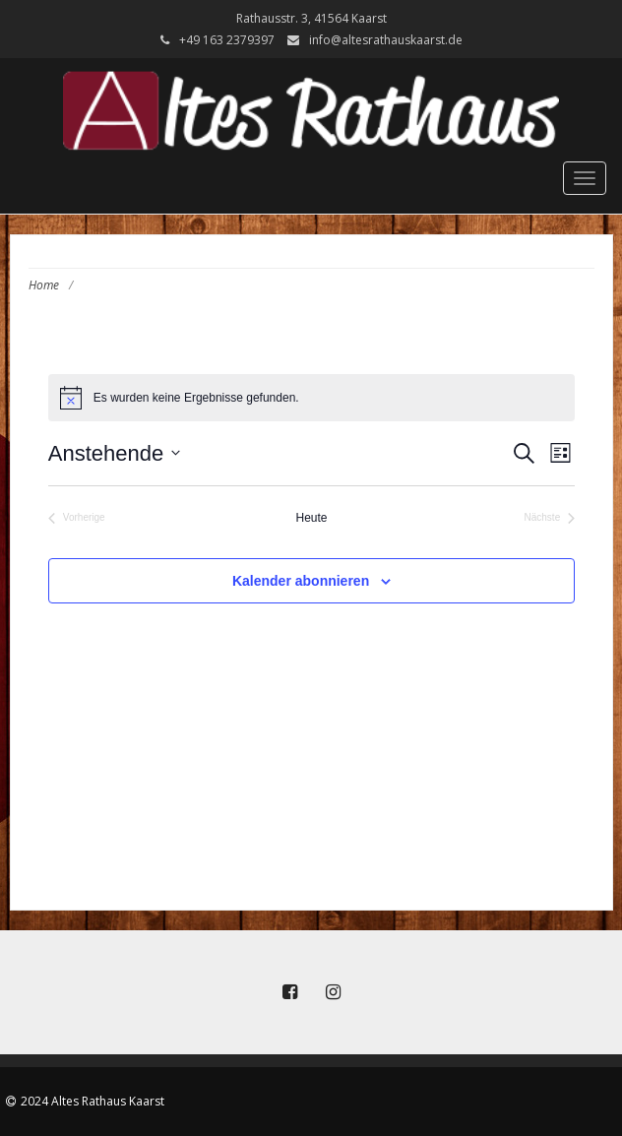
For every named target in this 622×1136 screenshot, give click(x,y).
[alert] (311, 397)
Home (44, 285)
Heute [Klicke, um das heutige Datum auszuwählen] (312, 518)
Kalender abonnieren (300, 581)
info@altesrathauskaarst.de (386, 40)
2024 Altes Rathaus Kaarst (92, 1101)
